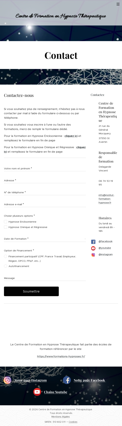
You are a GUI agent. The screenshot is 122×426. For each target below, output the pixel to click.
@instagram (106, 254)
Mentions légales (60, 416)
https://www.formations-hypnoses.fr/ (61, 356)
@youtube (105, 247)
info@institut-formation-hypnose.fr (106, 199)
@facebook (105, 241)
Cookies (73, 421)
